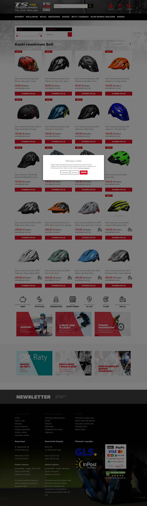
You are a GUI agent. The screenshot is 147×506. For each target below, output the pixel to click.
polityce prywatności (84, 168)
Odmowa (74, 172)
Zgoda (83, 172)
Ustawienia (65, 172)
